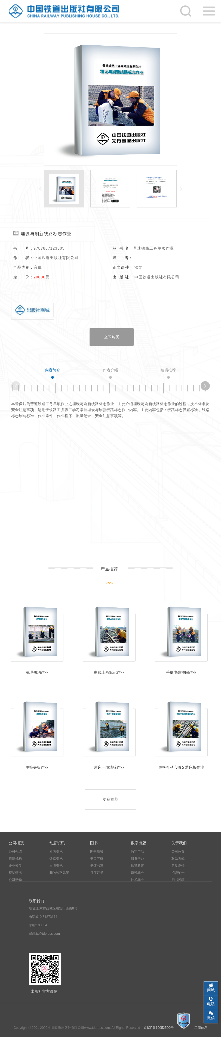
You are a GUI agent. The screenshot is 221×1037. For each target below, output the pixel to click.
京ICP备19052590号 (158, 1028)
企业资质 (15, 866)
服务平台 (137, 859)
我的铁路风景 (59, 873)
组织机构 (15, 859)
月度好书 (96, 873)
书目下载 (96, 859)
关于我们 (179, 843)
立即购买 (111, 337)
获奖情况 (15, 873)
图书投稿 (178, 880)
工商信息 (200, 1028)
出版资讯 (56, 866)
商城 (211, 990)
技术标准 (137, 880)
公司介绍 (15, 851)
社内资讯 (56, 851)
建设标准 (137, 873)
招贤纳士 (178, 873)
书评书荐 (96, 866)
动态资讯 (57, 843)
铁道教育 (137, 866)
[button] (205, 385)
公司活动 (15, 880)
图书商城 (96, 851)
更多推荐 (110, 799)
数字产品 (137, 851)
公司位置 (178, 851)
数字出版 (138, 843)
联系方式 (178, 859)
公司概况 (16, 843)
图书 (94, 843)
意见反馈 (178, 866)
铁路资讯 (56, 859)
